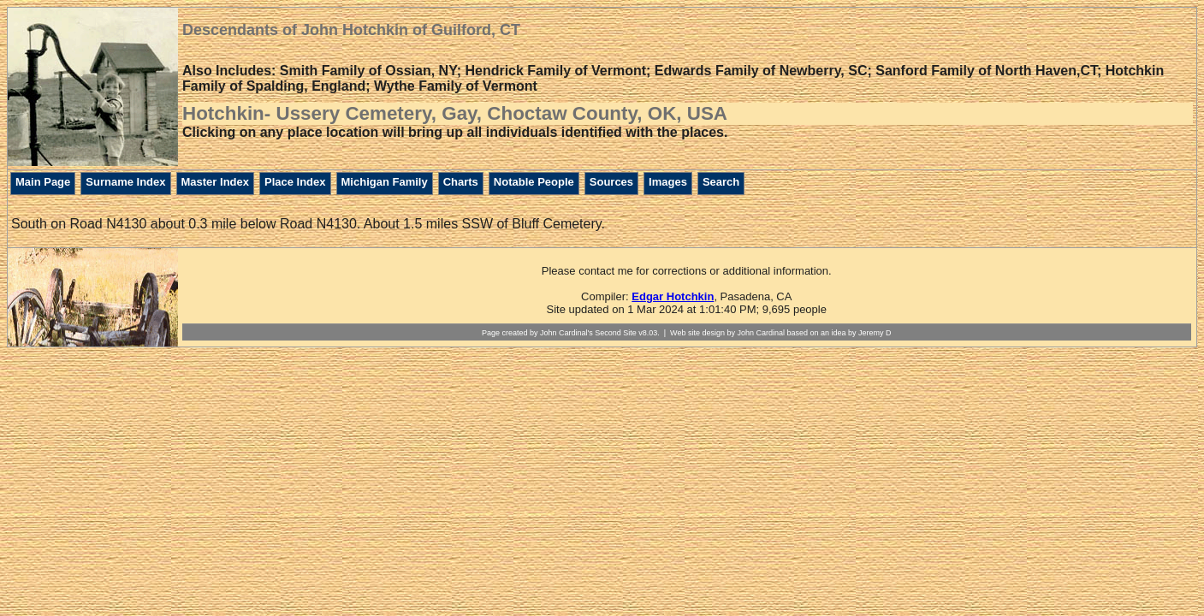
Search (721, 181)
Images (668, 181)
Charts (460, 181)
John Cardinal (761, 333)
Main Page (42, 181)
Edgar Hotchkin (673, 296)
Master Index (215, 181)
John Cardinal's (566, 333)
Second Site (616, 333)
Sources (611, 181)
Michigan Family (384, 181)
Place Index (295, 181)
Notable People (534, 181)
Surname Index (125, 181)
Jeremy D (875, 333)
